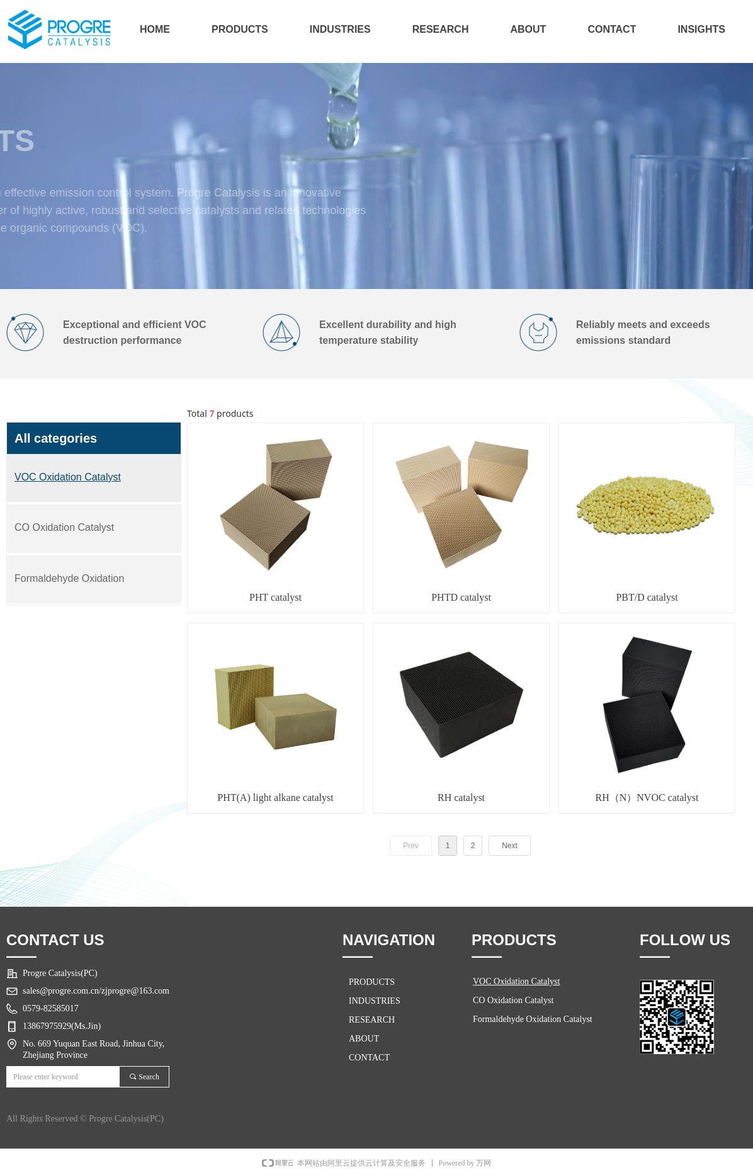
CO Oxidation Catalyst (513, 1000)
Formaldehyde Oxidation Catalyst (532, 1019)
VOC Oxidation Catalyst (516, 981)
